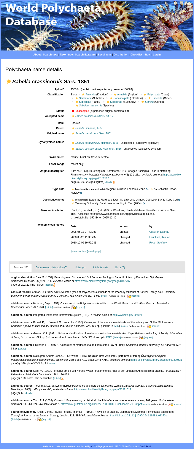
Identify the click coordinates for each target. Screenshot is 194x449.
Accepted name (54, 116)
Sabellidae (83, 101)
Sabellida (154, 98)
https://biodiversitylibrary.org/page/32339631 (156, 359)
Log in (157, 54)
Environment (56, 157)
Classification (56, 94)
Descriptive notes (53, 199)
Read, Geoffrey (158, 242)
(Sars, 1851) (92, 116)
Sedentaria (83, 98)
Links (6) (120, 267)
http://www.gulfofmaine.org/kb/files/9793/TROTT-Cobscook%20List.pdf (101, 404)
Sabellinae (114, 101)
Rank (61, 123)
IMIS (116, 325)
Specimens (104, 54)
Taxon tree (66, 54)
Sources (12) (20, 267)
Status (60, 110)
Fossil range (56, 164)
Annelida (120, 94)
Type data (58, 189)
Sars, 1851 (91, 133)
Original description (52, 170)
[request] (136, 296)
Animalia (88, 94)
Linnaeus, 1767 (86, 128)
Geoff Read (145, 446)
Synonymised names (51, 142)
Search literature (85, 54)
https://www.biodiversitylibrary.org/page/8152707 (102, 281)
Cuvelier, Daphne (159, 231)
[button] (8, 81)
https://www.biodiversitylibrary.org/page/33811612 (102, 389)
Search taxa (50, 54)
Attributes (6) (100, 267)
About (37, 54)
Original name (55, 133)
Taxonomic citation (52, 210)
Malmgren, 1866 (96, 148)
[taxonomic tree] (78, 251)
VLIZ (93, 446)
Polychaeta (151, 94)
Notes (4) (80, 267)
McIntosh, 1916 (94, 142)
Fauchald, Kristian (159, 237)
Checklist (136, 54)
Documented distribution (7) (51, 267)
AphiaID (59, 89)
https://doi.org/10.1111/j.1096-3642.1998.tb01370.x (138, 415)
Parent (60, 128)
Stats (147, 54)
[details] (108, 182)
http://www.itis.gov (123, 314)
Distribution (121, 54)
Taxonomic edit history (50, 224)
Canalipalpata (119, 98)
